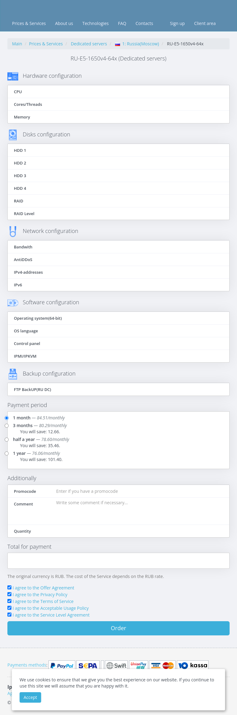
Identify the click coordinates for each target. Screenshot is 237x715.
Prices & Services (29, 23)
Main (17, 44)
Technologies (95, 23)
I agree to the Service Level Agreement (51, 615)
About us (64, 23)
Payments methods (26, 665)
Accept (30, 697)
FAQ (122, 23)
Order (118, 628)
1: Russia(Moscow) (137, 44)
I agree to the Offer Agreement (43, 588)
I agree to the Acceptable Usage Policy (51, 608)
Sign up (177, 23)
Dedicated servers (89, 44)
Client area (205, 23)
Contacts (144, 23)
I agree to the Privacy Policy (40, 594)
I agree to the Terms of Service (43, 601)
